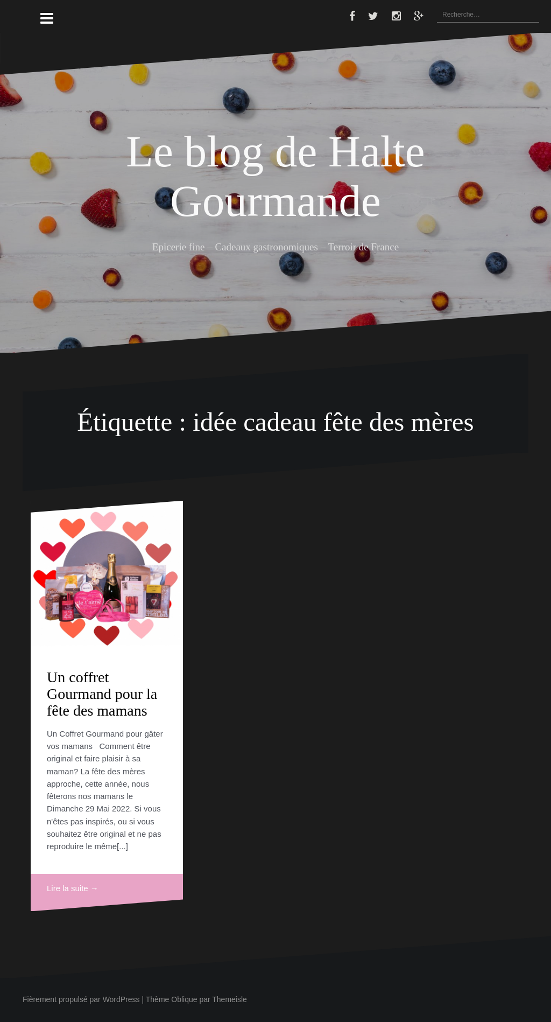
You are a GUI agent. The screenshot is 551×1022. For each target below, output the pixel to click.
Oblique (184, 999)
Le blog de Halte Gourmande (275, 176)
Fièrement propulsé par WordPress (81, 999)
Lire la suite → (72, 888)
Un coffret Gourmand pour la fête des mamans (102, 694)
